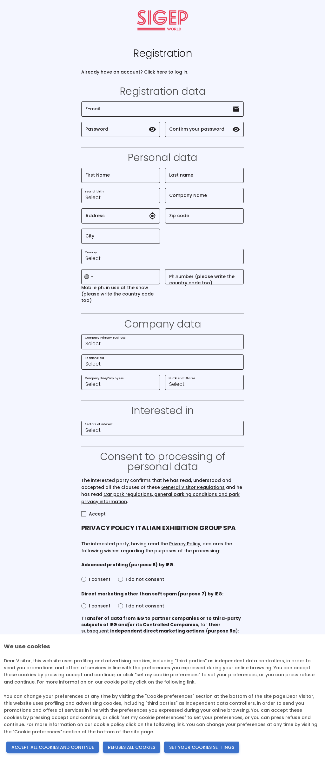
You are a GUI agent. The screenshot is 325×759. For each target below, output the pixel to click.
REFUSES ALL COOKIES (131, 747)
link (191, 682)
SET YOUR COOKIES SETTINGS (201, 747)
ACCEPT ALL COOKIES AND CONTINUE (52, 747)
